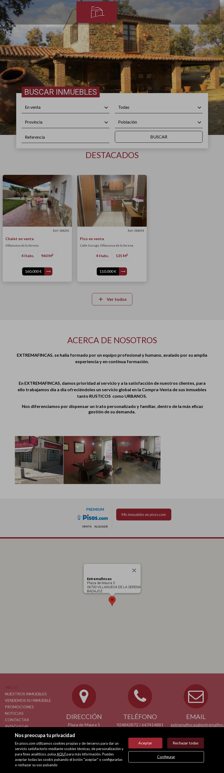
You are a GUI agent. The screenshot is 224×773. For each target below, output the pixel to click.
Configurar (166, 756)
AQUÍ (61, 754)
